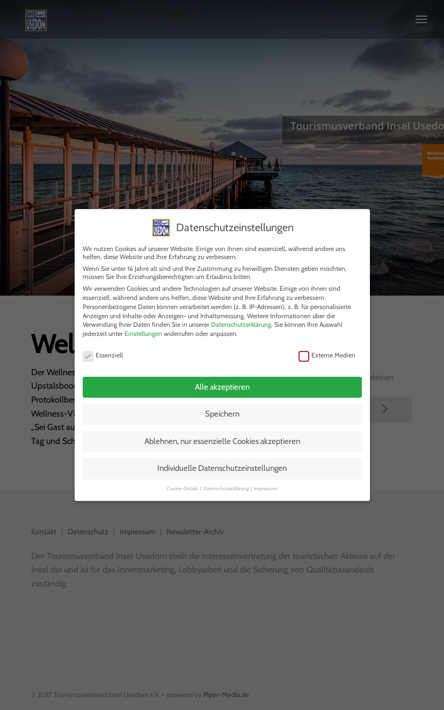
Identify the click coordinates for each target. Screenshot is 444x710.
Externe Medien (327, 352)
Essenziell (103, 352)
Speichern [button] (222, 411)
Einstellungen (143, 331)
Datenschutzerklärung (241, 322)
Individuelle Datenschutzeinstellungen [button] (222, 465)
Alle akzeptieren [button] (222, 384)
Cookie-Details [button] (183, 485)
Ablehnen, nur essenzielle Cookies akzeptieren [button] (222, 438)
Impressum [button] (266, 485)
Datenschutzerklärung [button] (226, 485)
